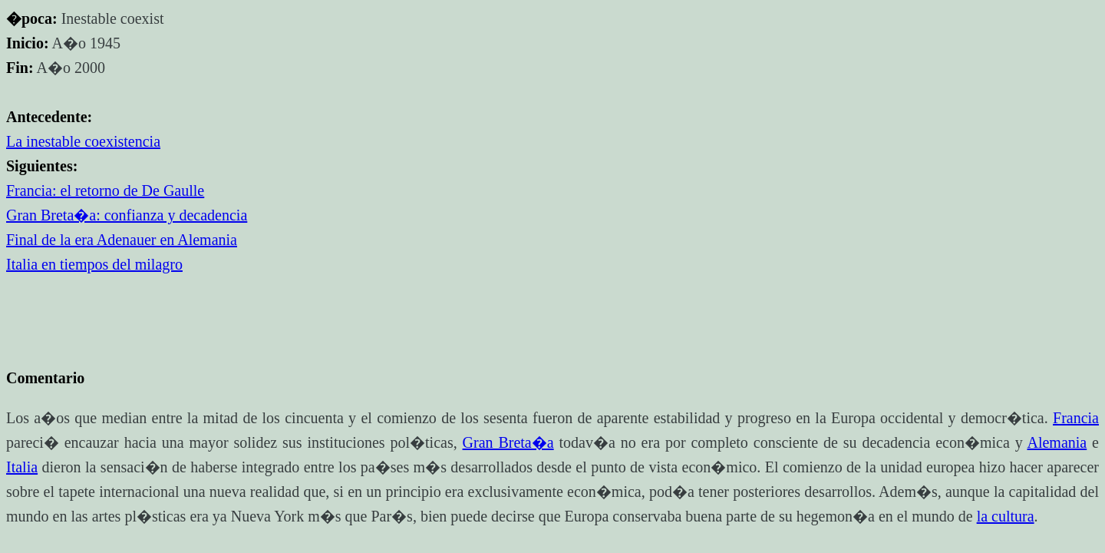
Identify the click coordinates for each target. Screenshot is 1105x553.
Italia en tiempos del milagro (94, 264)
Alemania (1057, 442)
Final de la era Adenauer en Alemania (121, 239)
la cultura (1005, 516)
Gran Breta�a (508, 442)
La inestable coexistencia (83, 141)
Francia (1076, 417)
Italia (22, 467)
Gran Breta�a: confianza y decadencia (126, 215)
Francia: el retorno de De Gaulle (105, 190)
